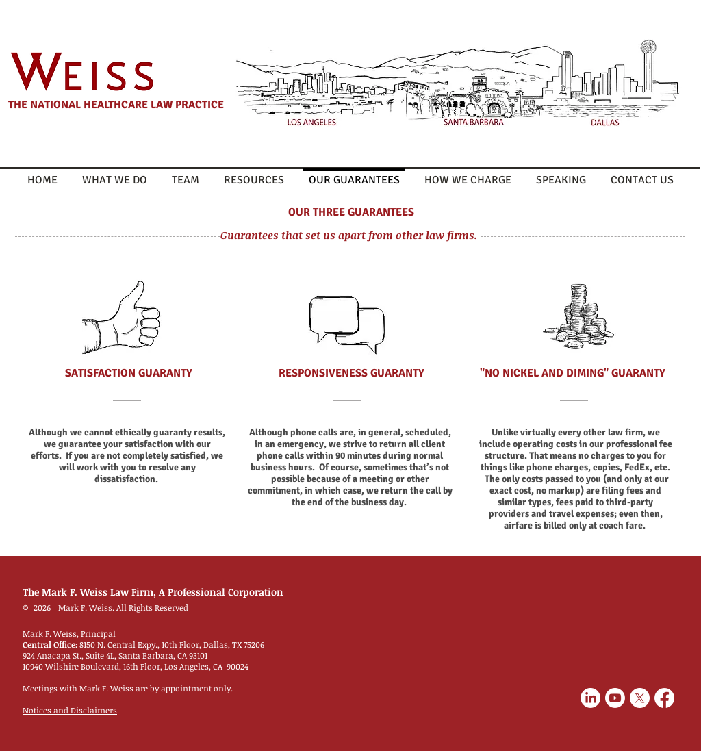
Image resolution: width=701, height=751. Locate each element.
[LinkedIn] (590, 698)
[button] (254, 174)
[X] (640, 698)
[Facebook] (664, 698)
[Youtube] (615, 698)
